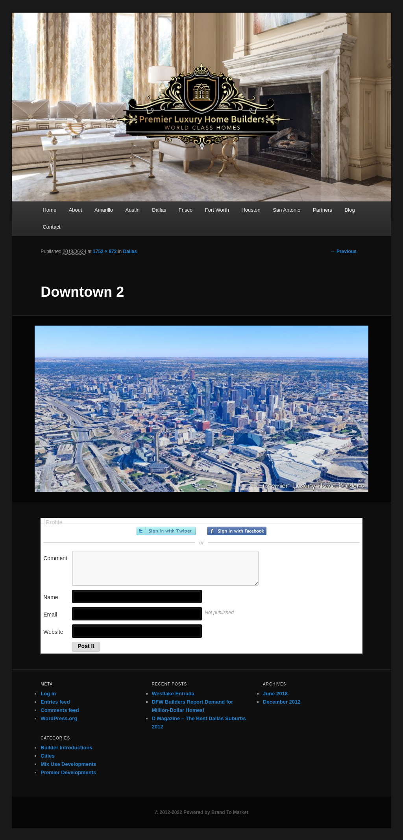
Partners (322, 210)
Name (50, 597)
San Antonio (286, 210)
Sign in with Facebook (236, 531)
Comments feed (60, 710)
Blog (350, 210)
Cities (47, 756)
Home (49, 210)
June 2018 (275, 694)
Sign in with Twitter (166, 531)
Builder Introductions (66, 748)
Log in (48, 694)
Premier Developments (68, 772)
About (75, 210)
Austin (133, 210)
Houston (250, 210)
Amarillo (103, 210)
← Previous (344, 251)
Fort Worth (217, 210)
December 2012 (281, 702)
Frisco (185, 210)
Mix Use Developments (68, 764)
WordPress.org (59, 718)
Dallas (159, 210)
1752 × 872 (104, 251)
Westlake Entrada (173, 694)
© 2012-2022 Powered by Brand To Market (201, 812)
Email (50, 614)
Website (53, 632)
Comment (55, 558)
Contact (51, 227)
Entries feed (55, 702)
